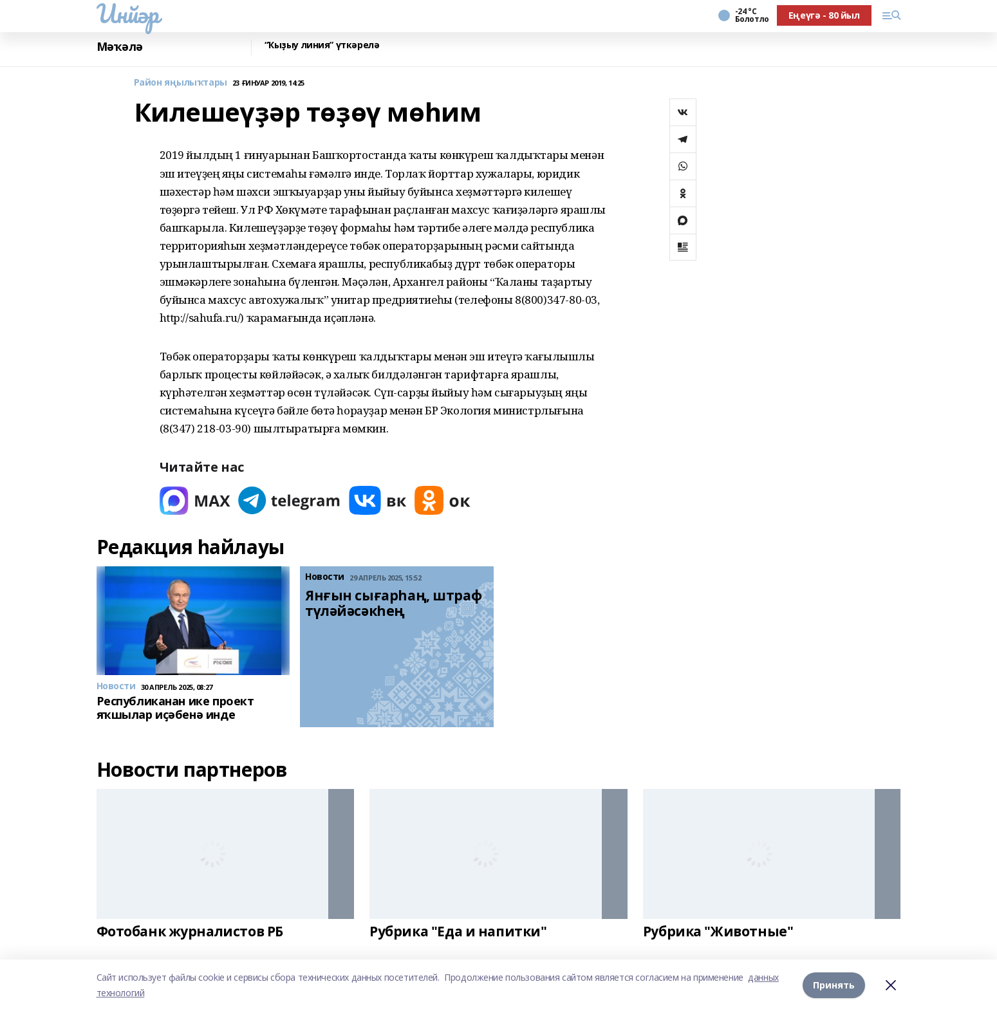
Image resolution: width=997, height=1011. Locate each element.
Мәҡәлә (120, 46)
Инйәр (128, 13)
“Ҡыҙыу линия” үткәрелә (322, 45)
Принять (834, 985)
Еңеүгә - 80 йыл (824, 15)
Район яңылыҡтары (180, 82)
